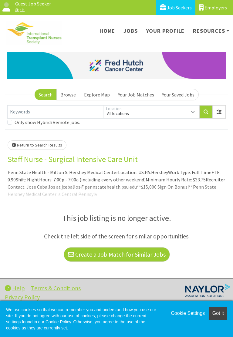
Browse (68, 95)
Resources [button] (209, 30)
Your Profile (165, 30)
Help (15, 288)
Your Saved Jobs (178, 95)
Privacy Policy (22, 297)
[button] (219, 112)
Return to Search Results (37, 145)
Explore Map (97, 95)
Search (45, 95)
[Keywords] (55, 112)
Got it (218, 313)
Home (107, 30)
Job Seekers (176, 7)
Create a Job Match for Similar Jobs (117, 254)
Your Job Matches (136, 95)
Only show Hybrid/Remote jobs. (47, 122)
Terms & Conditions (56, 288)
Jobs (130, 30)
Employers (213, 7)
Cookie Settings (188, 313)
